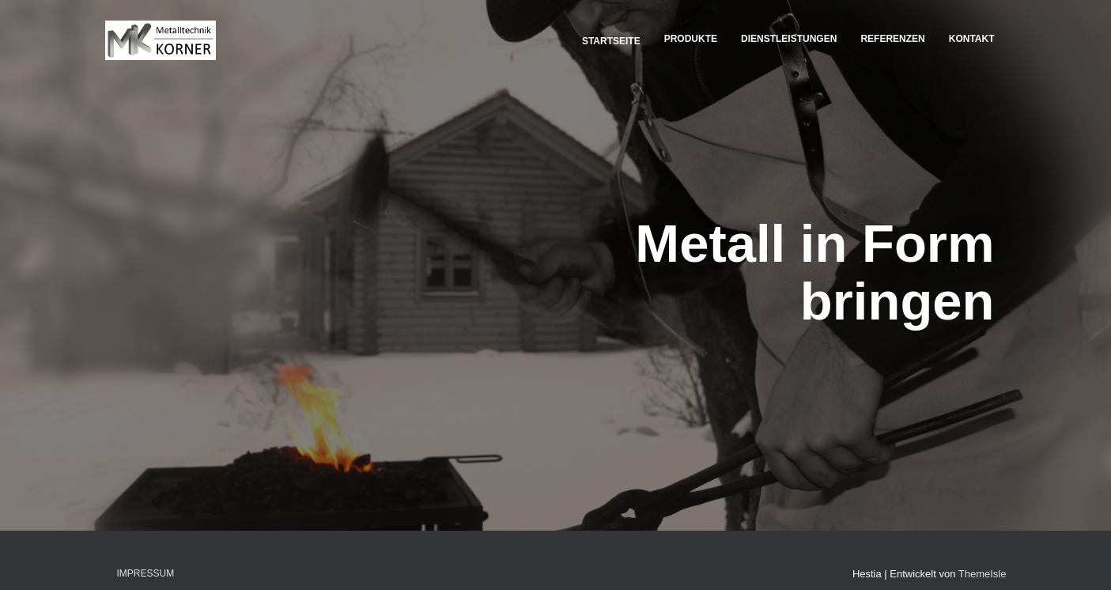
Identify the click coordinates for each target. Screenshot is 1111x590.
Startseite (610, 41)
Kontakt (972, 38)
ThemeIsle (982, 574)
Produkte (690, 38)
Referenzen (892, 38)
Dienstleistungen (789, 38)
